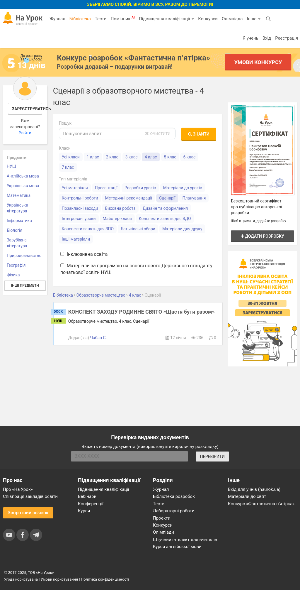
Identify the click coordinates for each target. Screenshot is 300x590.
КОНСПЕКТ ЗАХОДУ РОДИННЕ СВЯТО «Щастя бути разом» (141, 312)
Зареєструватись (27, 108)
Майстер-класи (117, 218)
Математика (18, 195)
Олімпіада (232, 18)
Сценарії (167, 198)
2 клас (112, 157)
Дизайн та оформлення (165, 208)
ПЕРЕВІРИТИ (212, 456)
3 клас (131, 157)
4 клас (151, 157)
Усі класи (71, 157)
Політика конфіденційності (105, 579)
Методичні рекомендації (128, 198)
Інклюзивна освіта (84, 254)
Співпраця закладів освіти (30, 496)
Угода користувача (21, 579)
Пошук (65, 123)
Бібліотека (80, 18)
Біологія (14, 230)
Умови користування (59, 579)
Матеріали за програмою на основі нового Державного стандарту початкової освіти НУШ (136, 269)
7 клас (68, 167)
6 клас (189, 157)
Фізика (13, 275)
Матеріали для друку (182, 228)
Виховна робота (120, 208)
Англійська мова (23, 176)
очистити (157, 133)
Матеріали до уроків (182, 187)
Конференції (90, 503)
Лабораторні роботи (174, 510)
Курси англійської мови (177, 546)
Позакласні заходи (80, 208)
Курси (84, 510)
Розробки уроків (140, 187)
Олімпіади (163, 532)
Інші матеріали (76, 239)
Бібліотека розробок (174, 496)
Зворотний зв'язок (28, 512)
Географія (16, 265)
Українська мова (23, 185)
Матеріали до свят (247, 496)
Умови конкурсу (258, 62)
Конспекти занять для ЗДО (165, 218)
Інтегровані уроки (79, 218)
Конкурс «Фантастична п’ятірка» (261, 503)
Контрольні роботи (80, 198)
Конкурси (208, 18)
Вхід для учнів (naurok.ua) (254, 489)
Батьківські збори (138, 228)
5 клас (170, 157)
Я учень (250, 38)
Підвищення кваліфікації (166, 18)
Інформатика (19, 220)
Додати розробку (262, 236)
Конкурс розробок (133, 57)
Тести (101, 18)
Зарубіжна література (17, 243)
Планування (194, 198)
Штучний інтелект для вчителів (185, 539)
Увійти (25, 132)
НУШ (11, 166)
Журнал (57, 18)
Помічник (123, 18)
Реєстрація (286, 38)
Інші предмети (25, 285)
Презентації (106, 187)
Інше (253, 18)
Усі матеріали (75, 187)
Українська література (17, 208)
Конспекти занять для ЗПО (88, 228)
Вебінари (87, 496)
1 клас (93, 157)
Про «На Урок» (18, 489)
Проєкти (162, 518)
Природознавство (24, 255)
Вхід (266, 38)
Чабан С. (98, 337)
